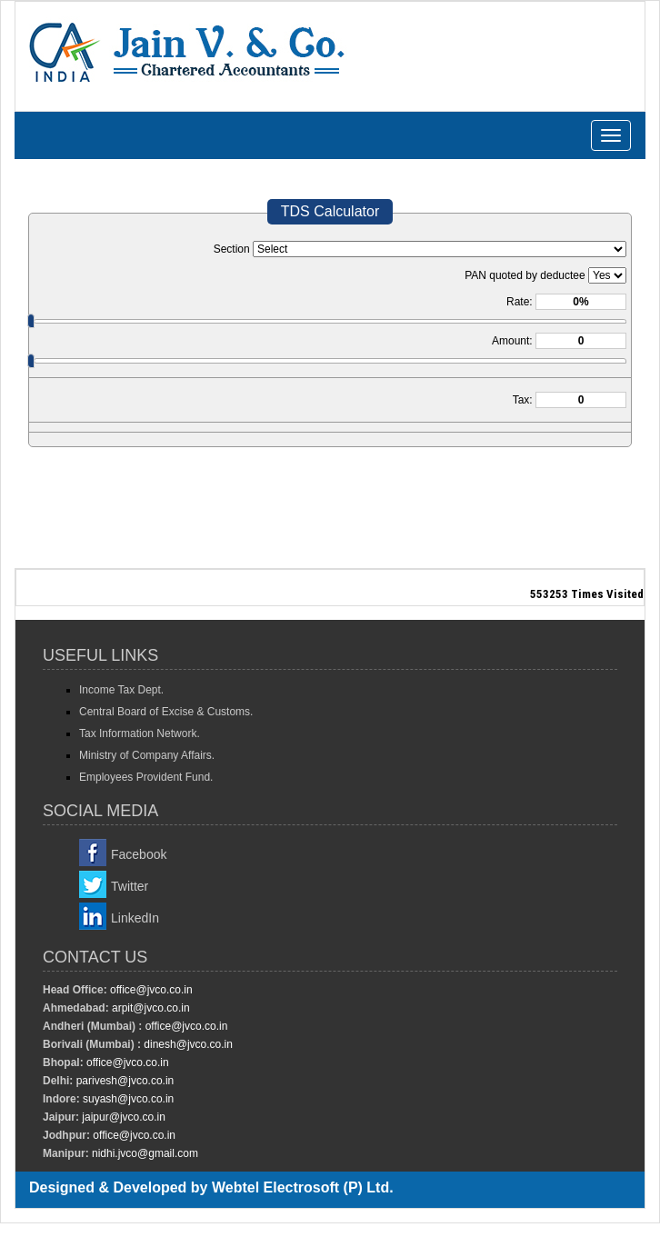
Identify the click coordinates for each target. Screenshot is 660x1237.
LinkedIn (135, 918)
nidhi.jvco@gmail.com (143, 1153)
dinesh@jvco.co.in (187, 1044)
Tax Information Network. (139, 733)
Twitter (129, 886)
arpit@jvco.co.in (149, 1008)
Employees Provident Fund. (146, 777)
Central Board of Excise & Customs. (166, 711)
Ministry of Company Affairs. (147, 755)
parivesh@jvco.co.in (125, 1080)
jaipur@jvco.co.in (122, 1117)
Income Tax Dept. (121, 689)
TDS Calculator (330, 211)
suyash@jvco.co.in (127, 1098)
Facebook (138, 854)
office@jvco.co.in (150, 989)
